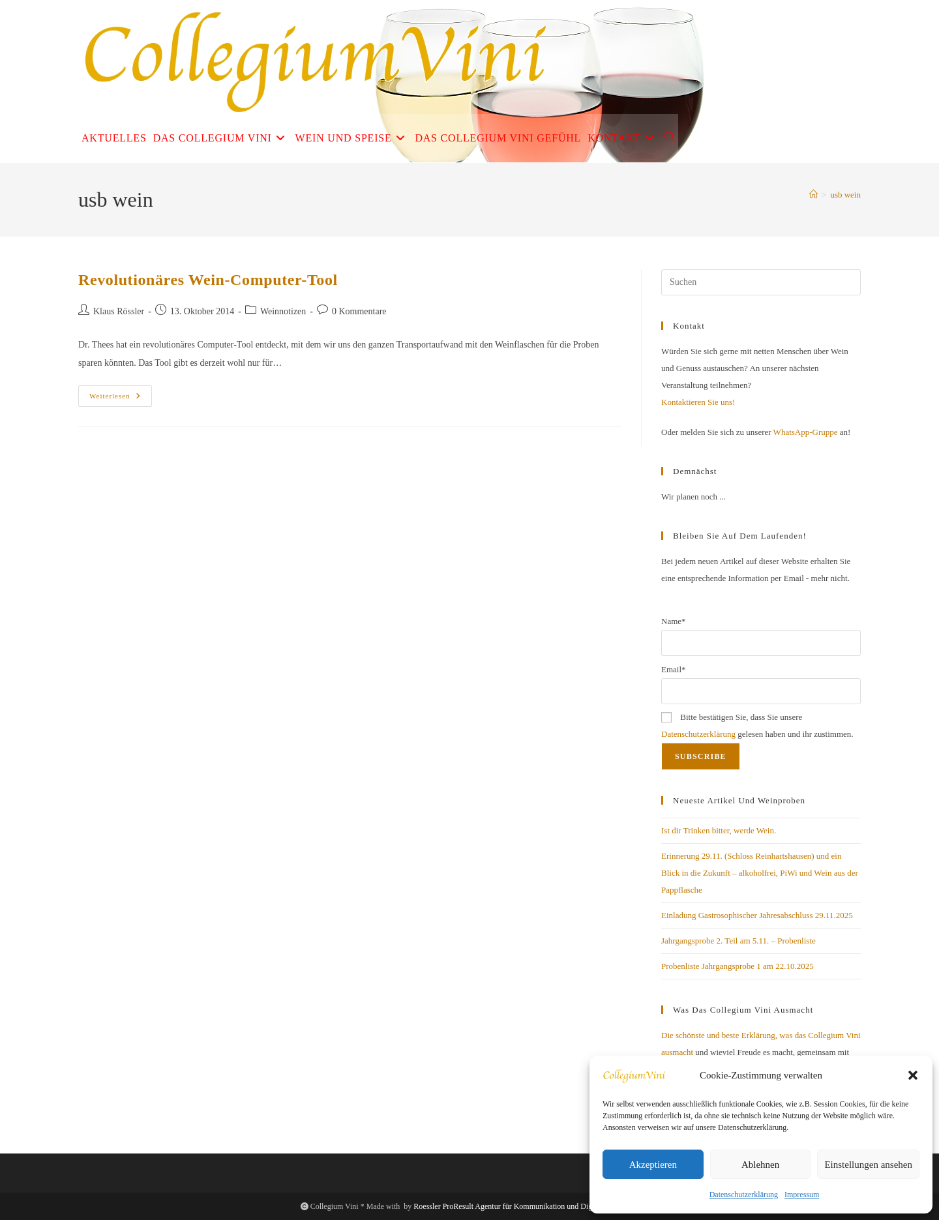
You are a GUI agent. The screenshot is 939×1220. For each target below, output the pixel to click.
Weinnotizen (283, 311)
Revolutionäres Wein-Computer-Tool (208, 279)
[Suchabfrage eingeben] (761, 282)
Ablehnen (760, 1164)
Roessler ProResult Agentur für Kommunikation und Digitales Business (525, 1206)
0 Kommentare (359, 311)
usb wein (845, 195)
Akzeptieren (653, 1164)
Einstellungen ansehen (868, 1164)
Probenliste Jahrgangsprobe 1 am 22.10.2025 (737, 966)
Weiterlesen (120, 399)
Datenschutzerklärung (743, 1194)
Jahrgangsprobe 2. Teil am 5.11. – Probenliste (738, 940)
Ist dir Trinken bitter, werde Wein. (718, 830)
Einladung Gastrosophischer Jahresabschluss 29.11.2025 (757, 915)
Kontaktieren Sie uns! (698, 402)
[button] (912, 1075)
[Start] (813, 195)
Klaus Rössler (118, 311)
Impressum (801, 1194)
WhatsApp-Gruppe (805, 432)
